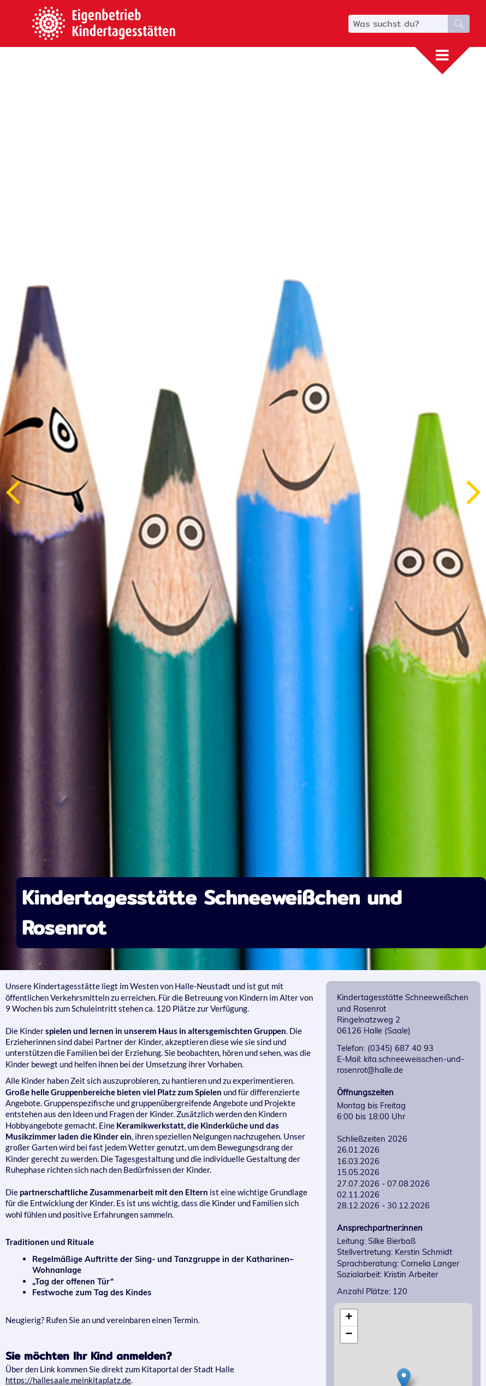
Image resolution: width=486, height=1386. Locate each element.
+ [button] (349, 1317)
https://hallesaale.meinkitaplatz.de (68, 1380)
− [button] (349, 1334)
